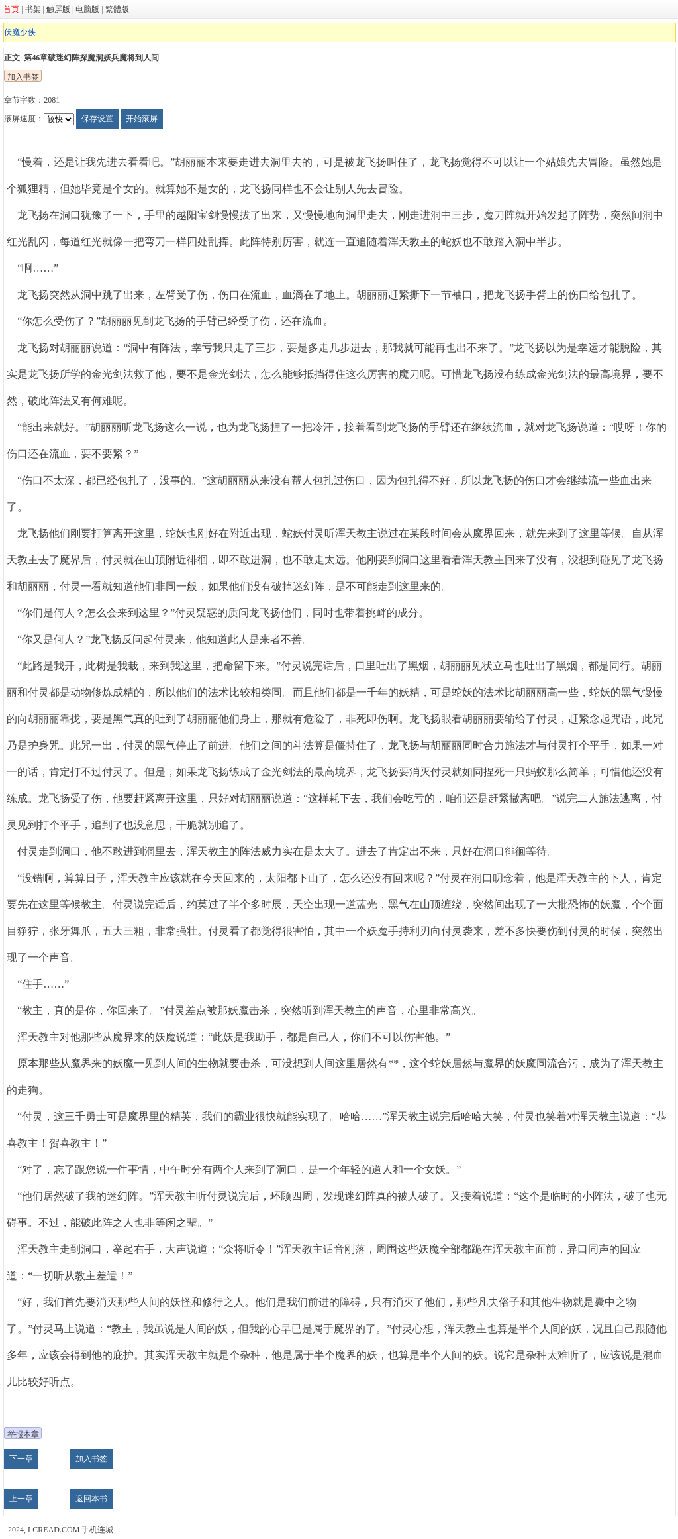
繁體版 (117, 9)
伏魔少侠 (20, 32)
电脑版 (87, 9)
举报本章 (23, 1434)
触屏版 (58, 9)
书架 (33, 9)
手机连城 (97, 1529)
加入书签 (23, 77)
